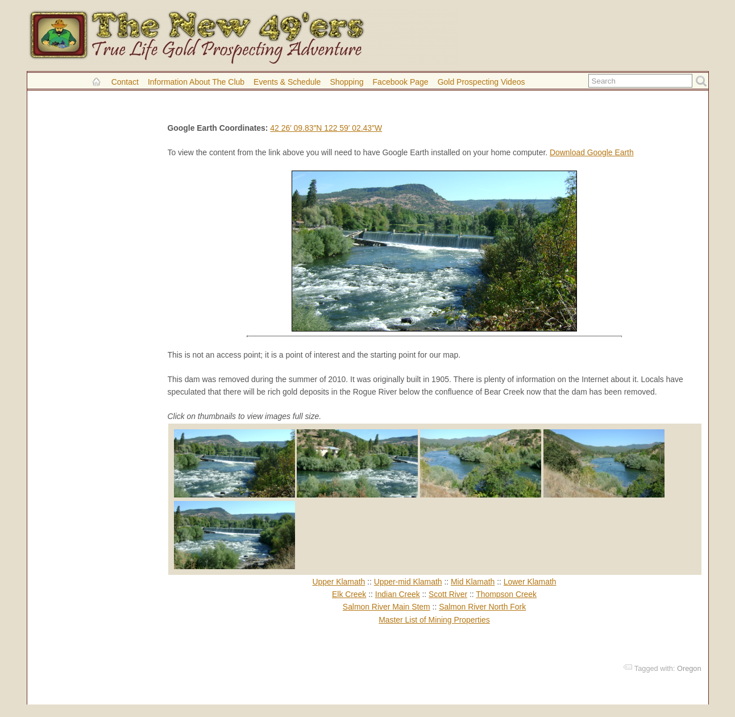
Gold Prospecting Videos (481, 81)
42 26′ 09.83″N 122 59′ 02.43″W (326, 127)
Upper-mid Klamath (408, 581)
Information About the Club (196, 81)
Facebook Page (401, 81)
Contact (125, 81)
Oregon (689, 668)
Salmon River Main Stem (386, 606)
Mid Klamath (473, 581)
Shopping (346, 81)
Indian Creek (397, 594)
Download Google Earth (592, 152)
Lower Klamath (530, 581)
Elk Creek (349, 594)
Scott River (448, 594)
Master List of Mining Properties (434, 619)
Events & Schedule (287, 81)
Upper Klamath (338, 581)
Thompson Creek (506, 594)
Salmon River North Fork (482, 606)
